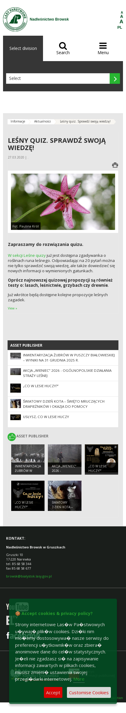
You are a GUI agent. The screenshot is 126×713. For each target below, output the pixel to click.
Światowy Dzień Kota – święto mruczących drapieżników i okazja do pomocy (63, 404)
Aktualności (42, 121)
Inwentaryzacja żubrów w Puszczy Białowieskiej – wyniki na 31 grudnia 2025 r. (69, 357)
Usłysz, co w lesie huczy (46, 416)
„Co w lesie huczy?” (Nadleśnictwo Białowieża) (100, 473)
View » (12, 308)
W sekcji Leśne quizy (27, 255)
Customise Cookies (89, 692)
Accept (53, 692)
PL (120, 27)
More (79, 679)
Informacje (18, 121)
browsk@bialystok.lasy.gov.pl (29, 576)
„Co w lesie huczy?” (40, 386)
